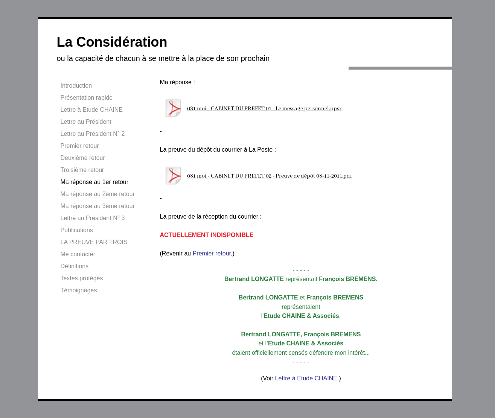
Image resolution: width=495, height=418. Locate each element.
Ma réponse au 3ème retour (98, 206)
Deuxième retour (83, 158)
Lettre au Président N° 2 (93, 134)
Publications (77, 230)
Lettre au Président (86, 122)
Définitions (75, 266)
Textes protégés (82, 278)
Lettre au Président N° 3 (93, 218)
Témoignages (79, 290)
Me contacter (78, 254)
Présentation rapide (87, 97)
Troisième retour (82, 170)
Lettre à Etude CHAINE (92, 109)
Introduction (76, 85)
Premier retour (80, 146)
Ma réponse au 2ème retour (98, 194)
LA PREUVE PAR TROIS (94, 242)
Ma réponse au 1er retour (95, 182)
